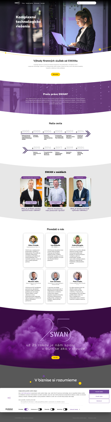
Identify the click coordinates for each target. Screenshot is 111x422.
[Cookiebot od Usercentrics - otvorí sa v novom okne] (9, 419)
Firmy (23, 3)
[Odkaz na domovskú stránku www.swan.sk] (17, 3)
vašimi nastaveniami (63, 415)
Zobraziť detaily (74, 419)
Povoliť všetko (99, 401)
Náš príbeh (55, 74)
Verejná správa (29, 3)
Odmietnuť (99, 410)
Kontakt (43, 3)
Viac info (55, 357)
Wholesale (36, 3)
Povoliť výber (99, 406)
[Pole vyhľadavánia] (86, 2)
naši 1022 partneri (26, 403)
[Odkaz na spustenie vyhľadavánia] (78, 3)
